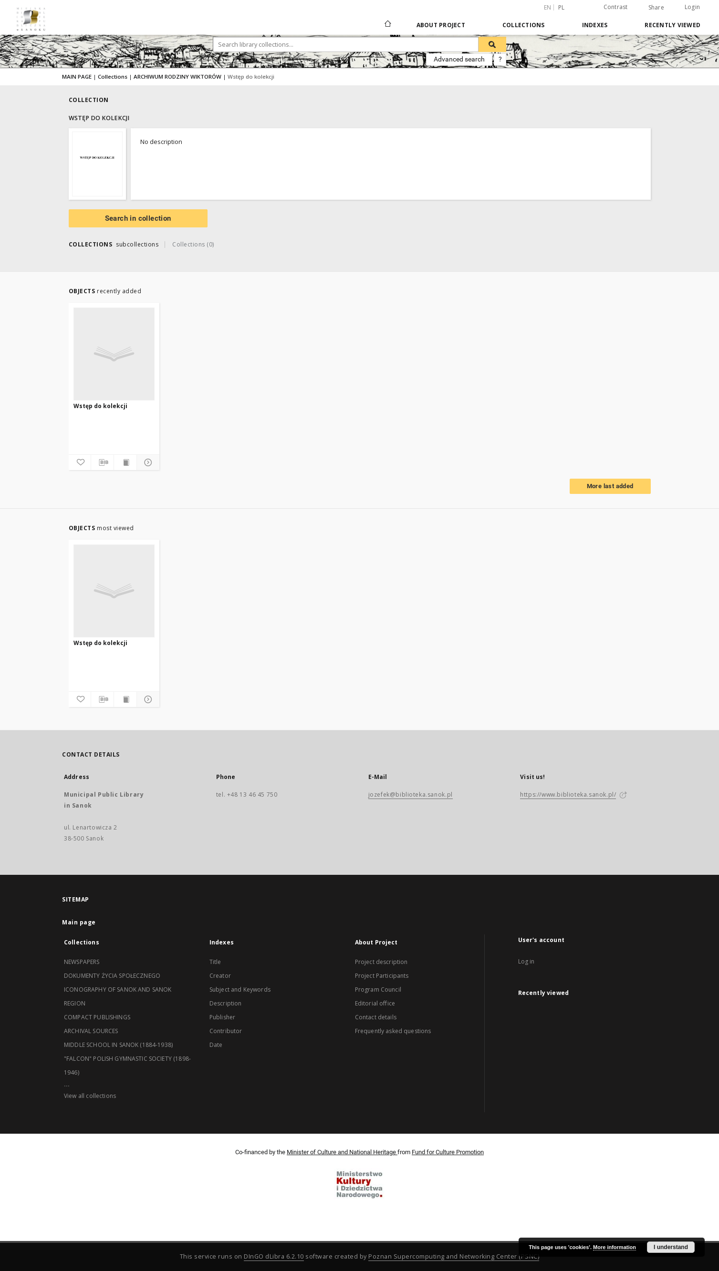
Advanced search (459, 59)
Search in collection (138, 218)
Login (692, 7)
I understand (671, 1247)
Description (225, 1003)
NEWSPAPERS (82, 962)
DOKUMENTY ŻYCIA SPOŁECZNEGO (112, 976)
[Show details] (146, 462)
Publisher (222, 1017)
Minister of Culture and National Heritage (342, 1152)
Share (656, 7)
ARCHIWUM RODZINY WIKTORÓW (177, 76)
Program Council (378, 989)
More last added (610, 486)
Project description (381, 962)
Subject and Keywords (240, 989)
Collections (523, 25)
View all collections (90, 1096)
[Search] (492, 44)
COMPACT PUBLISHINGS (97, 1017)
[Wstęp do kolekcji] (114, 354)
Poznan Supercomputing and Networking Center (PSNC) (453, 1256)
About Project (441, 25)
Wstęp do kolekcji (100, 406)
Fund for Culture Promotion (448, 1152)
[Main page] (387, 24)
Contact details (375, 1017)
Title (215, 962)
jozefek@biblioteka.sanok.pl (410, 794)
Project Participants (382, 976)
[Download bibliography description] (102, 462)
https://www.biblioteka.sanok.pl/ (568, 794)
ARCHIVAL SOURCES (91, 1031)
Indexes (595, 25)
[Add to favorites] (80, 462)
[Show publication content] (125, 462)
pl (561, 7)
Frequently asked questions (393, 1031)
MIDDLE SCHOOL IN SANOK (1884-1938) (118, 1045)
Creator (220, 976)
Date (216, 1045)
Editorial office (375, 1003)
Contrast (616, 7)
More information (614, 1247)
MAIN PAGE (77, 76)
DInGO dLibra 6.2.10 (274, 1256)
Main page (79, 922)
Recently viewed (672, 25)
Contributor (225, 1031)
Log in (526, 961)
